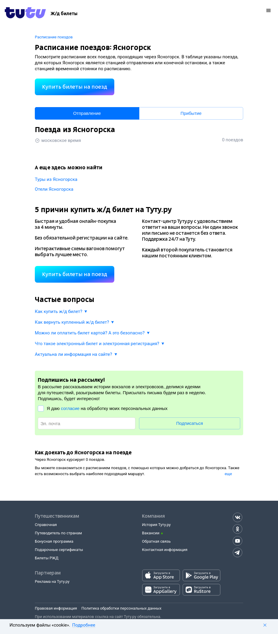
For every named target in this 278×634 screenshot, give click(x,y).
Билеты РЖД (46, 558)
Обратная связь (156, 541)
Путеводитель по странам (58, 533)
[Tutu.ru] (25, 14)
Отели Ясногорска (54, 189)
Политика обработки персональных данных (122, 608)
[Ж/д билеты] (64, 14)
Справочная (46, 524)
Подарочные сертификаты (59, 549)
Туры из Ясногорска (56, 179)
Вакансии (151, 533)
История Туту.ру (156, 524)
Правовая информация (56, 608)
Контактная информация (165, 549)
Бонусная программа (54, 541)
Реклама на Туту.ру (52, 581)
